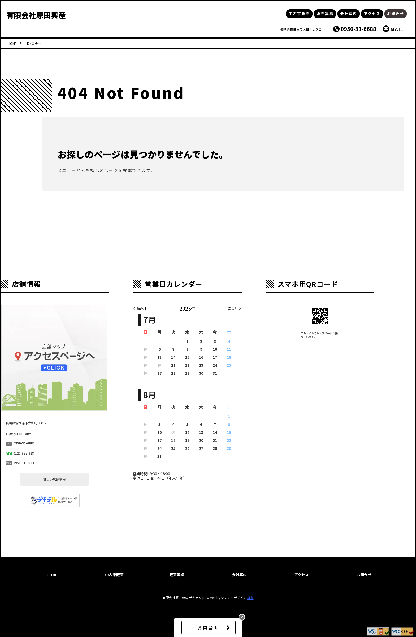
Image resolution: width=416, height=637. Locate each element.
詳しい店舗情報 (75, 479)
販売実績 (325, 13)
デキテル (195, 597)
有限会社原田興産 (36, 15)
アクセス (372, 13)
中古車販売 (299, 13)
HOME (12, 43)
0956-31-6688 (358, 29)
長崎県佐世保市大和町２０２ (301, 29)
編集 (250, 597)
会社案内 (348, 13)
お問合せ (395, 13)
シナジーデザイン (233, 597)
